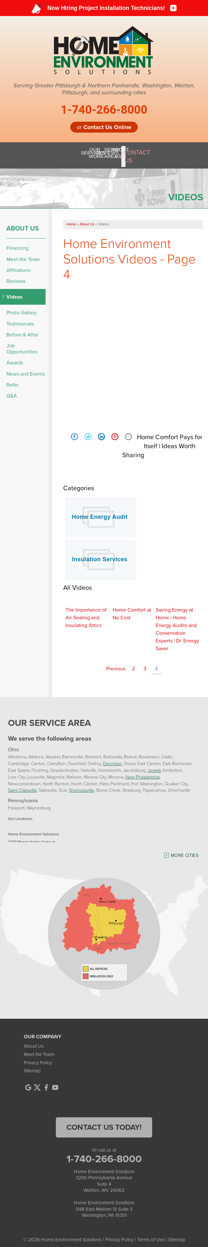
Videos (14, 291)
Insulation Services (99, 554)
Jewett (154, 765)
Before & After (22, 329)
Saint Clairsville (22, 784)
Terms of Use (151, 1234)
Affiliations (18, 265)
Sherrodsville (81, 784)
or (104, 127)
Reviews (15, 276)
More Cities (184, 850)
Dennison (112, 758)
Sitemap (32, 1065)
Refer (12, 379)
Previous (116, 663)
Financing (17, 243)
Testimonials (20, 318)
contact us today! (104, 1122)
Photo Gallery (21, 307)
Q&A (11, 390)
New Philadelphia (143, 771)
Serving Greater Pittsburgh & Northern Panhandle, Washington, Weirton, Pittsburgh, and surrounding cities (104, 89)
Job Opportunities (21, 343)
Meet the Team (23, 253)
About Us (22, 222)
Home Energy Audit (99, 511)
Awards (14, 357)
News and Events (25, 368)
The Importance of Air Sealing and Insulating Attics (86, 612)
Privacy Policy (38, 1056)
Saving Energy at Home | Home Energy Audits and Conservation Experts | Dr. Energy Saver (177, 624)
